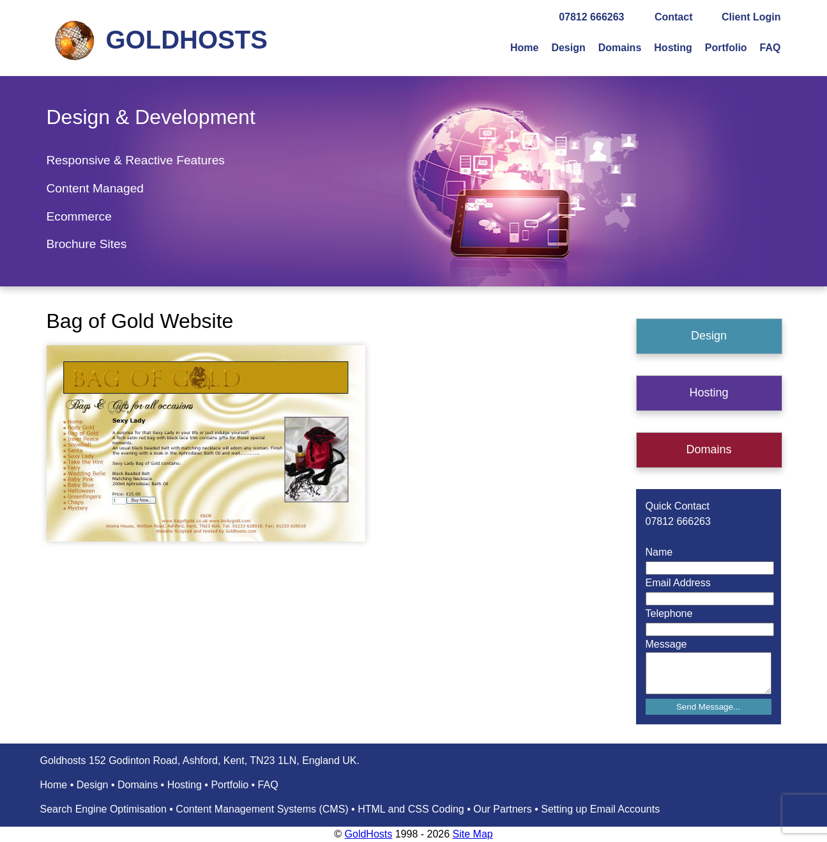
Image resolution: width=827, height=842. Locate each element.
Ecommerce (79, 216)
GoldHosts (369, 834)
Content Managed (95, 188)
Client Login (751, 17)
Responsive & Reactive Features (136, 160)
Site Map (473, 834)
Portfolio (726, 47)
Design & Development (151, 117)
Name (659, 552)
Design (568, 47)
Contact (674, 17)
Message (666, 644)
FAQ (770, 47)
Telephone (669, 613)
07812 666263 (591, 17)
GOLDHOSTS (187, 40)
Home (524, 47)
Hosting (673, 47)
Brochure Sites (87, 244)
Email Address (678, 582)
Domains (620, 47)
